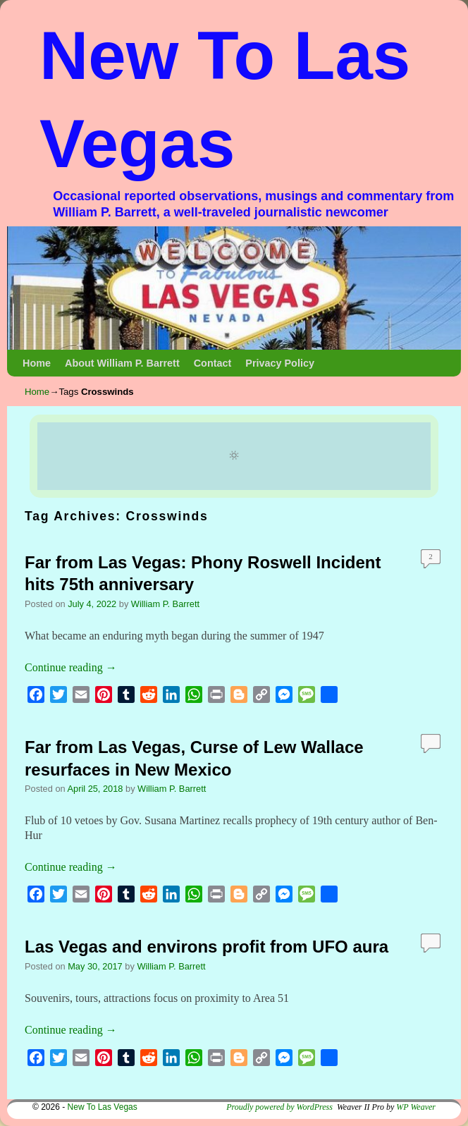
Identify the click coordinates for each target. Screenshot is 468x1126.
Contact (213, 363)
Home (37, 363)
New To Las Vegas (102, 1107)
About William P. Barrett (122, 363)
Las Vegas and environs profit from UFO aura (206, 946)
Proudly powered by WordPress (279, 1107)
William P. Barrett (165, 604)
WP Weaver (416, 1107)
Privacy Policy (279, 363)
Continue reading (71, 667)
